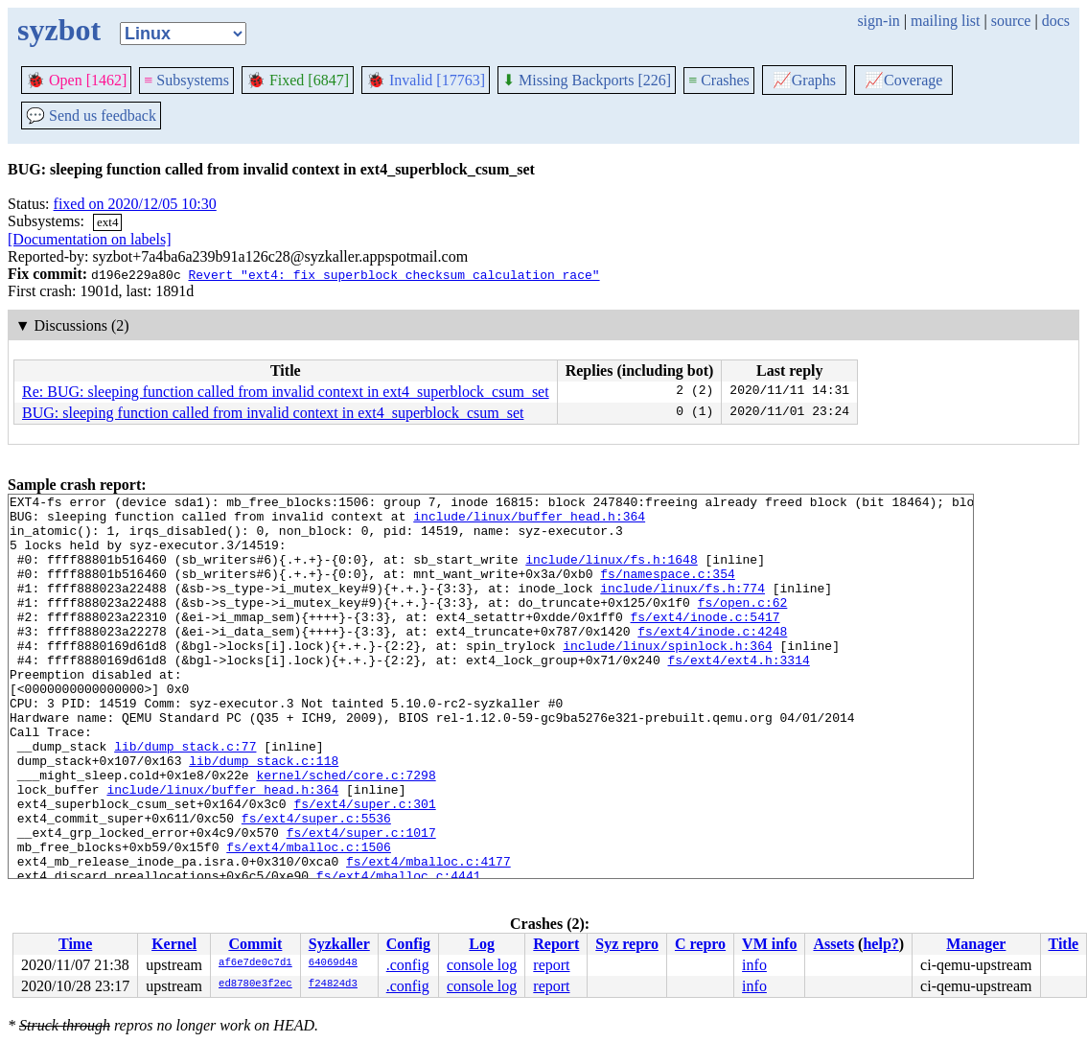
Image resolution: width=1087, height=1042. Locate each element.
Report (556, 944)
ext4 (107, 222)
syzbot (59, 29)
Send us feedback (91, 115)
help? (880, 944)
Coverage (903, 80)
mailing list (945, 20)
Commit (255, 944)
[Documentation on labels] (90, 239)
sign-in (878, 20)
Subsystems (186, 80)
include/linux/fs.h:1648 (611, 573)
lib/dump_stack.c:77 (185, 797)
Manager (976, 944)
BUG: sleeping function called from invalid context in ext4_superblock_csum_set (272, 413)
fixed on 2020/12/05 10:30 (135, 204)
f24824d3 (333, 984)
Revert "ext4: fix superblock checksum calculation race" (393, 274)
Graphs (804, 80)
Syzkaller (339, 944)
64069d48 (333, 963)
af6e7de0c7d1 (255, 963)
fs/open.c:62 (743, 625)
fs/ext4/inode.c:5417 (704, 642)
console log (482, 965)
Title (1064, 944)
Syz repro (627, 944)
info (754, 965)
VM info (769, 944)
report (551, 965)
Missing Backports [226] (586, 80)
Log (482, 944)
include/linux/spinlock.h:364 (667, 676)
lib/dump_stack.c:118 (263, 814)
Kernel (174, 944)
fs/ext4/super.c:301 (364, 866)
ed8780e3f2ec (255, 984)
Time (75, 944)
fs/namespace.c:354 (667, 590)
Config (408, 944)
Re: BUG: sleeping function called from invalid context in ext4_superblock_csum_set (285, 391)
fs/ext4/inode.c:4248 (712, 659)
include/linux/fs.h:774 (682, 607)
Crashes (719, 80)
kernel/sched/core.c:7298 (345, 832)
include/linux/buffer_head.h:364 (529, 521)
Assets (833, 944)
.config (407, 965)
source (1011, 20)
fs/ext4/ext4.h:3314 (738, 694)
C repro (700, 944)
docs (1056, 20)
